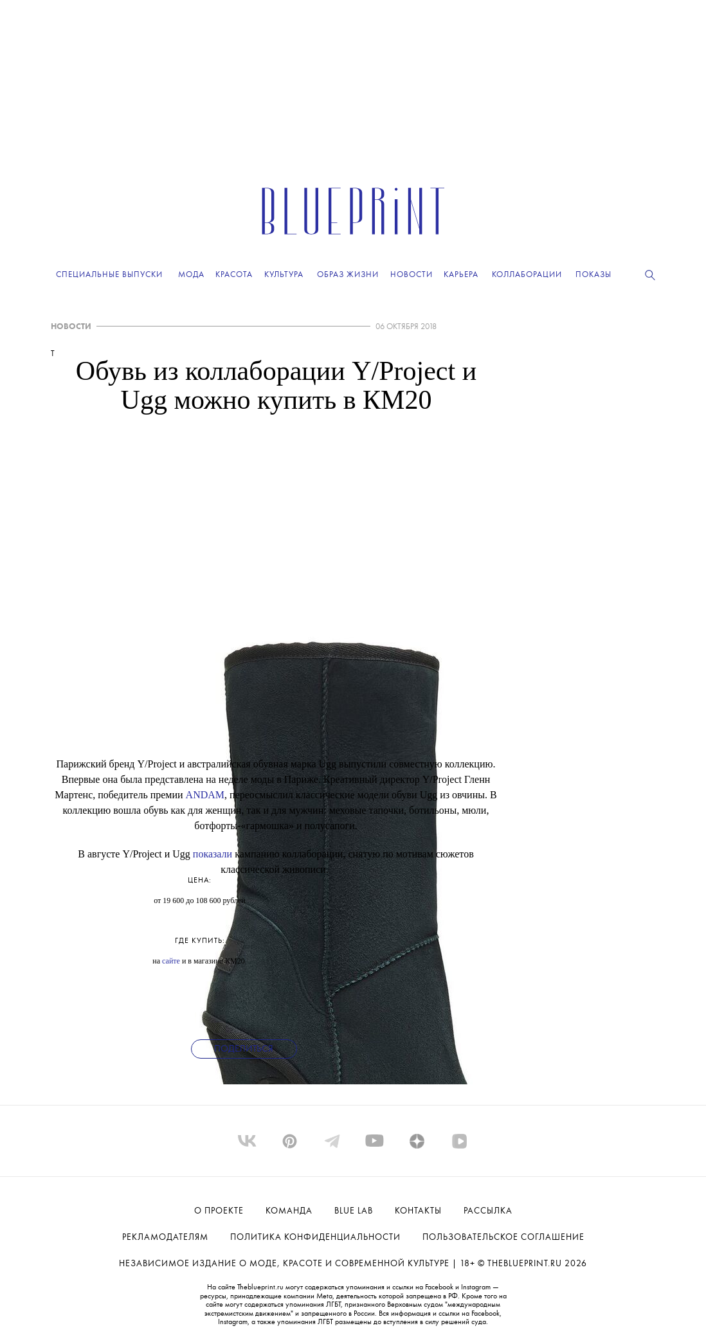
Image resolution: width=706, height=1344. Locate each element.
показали (212, 853)
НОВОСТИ (71, 327)
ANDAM (205, 794)
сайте (171, 960)
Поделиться (243, 1049)
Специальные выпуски (109, 275)
